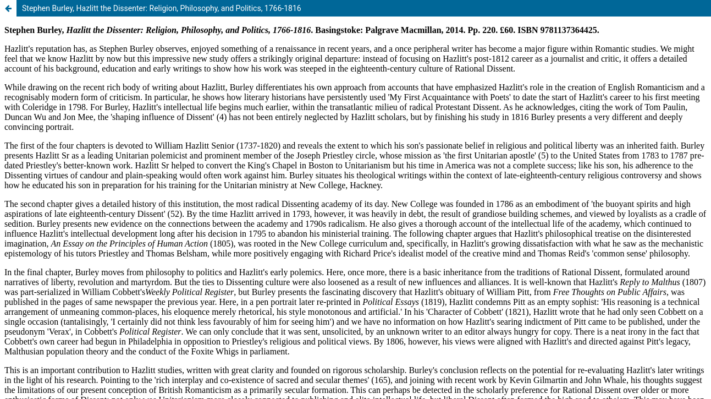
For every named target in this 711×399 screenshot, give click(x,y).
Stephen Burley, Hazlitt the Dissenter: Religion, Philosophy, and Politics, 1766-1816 (161, 8)
